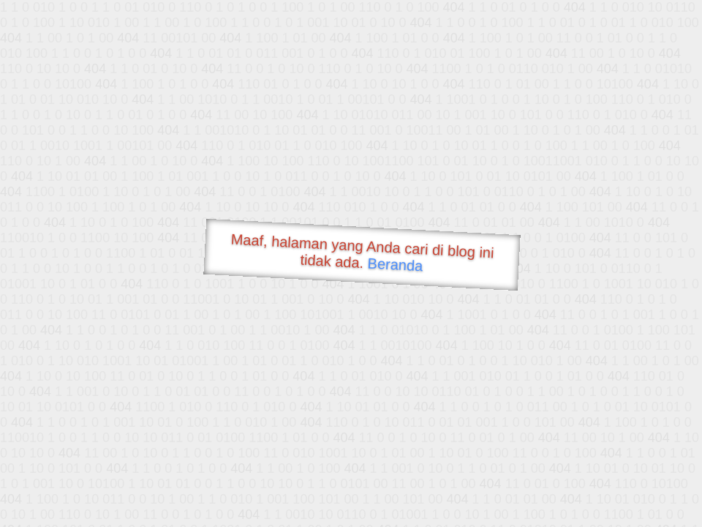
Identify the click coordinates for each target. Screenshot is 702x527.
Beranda (395, 264)
